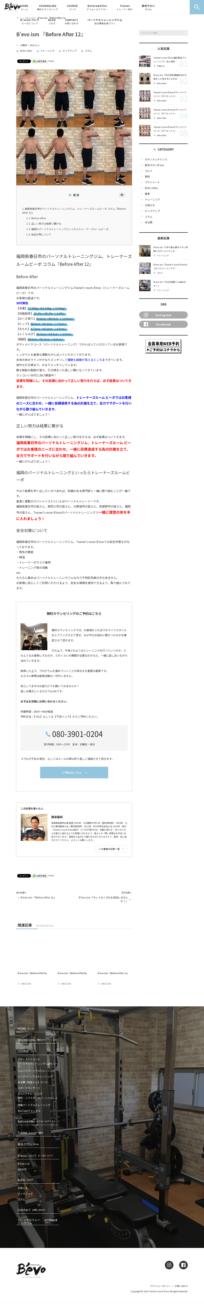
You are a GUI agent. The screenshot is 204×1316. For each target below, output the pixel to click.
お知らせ (161, 66)
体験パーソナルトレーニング (34, 1105)
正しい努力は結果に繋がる (46, 223)
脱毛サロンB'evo (154, 165)
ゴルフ (148, 171)
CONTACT (72, 21)
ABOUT (22, 1169)
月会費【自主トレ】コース (33, 1082)
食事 (147, 193)
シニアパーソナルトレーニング (35, 1076)
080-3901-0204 (77, 733)
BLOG (52, 21)
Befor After (26, 50)
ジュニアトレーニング (30, 1093)
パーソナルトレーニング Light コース (38, 1065)
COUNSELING (47, 7)
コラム (88, 50)
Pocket (51, 61)
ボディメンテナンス (156, 159)
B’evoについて (29, 21)
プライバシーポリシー (160, 1285)
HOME (24, 7)
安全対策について (41, 234)
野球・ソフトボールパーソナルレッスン (38, 1099)
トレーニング (47, 50)
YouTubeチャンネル (29, 1111)
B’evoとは (23, 1163)
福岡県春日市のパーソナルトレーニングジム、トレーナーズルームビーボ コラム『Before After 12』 (74, 210)
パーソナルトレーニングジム (105, 21)
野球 (147, 176)
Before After (38, 218)
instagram (158, 315)
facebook (157, 324)
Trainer (125, 7)
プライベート (152, 182)
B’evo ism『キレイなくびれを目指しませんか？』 (103, 899)
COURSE (72, 7)
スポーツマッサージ (29, 1088)
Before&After (97, 7)
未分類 (148, 222)
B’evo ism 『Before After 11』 (38, 897)
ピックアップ (70, 50)
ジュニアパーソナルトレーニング (36, 1070)
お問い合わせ (181, 1285)
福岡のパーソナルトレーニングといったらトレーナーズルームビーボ (70, 229)
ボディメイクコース (29, 1059)
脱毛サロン (148, 7)
